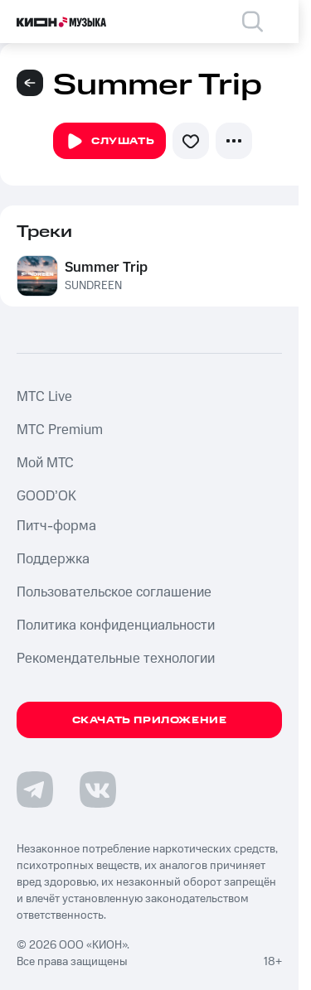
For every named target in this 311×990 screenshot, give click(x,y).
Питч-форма (56, 526)
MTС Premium (60, 430)
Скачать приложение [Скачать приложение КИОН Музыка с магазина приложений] (149, 720)
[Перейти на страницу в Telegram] (35, 789)
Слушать (109, 142)
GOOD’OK (46, 496)
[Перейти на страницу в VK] (98, 789)
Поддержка (53, 559)
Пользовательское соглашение (114, 592)
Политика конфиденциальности (116, 625)
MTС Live (44, 397)
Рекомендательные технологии (116, 659)
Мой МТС (45, 463)
